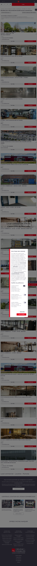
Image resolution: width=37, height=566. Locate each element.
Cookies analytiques (16, 296)
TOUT (21, 314)
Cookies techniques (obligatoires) (16, 288)
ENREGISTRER (22, 311)
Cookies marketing (16, 304)
